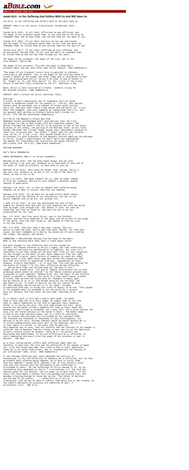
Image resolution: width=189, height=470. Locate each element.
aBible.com (7, 11)
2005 (25, 11)
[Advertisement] (114, 52)
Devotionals (17, 11)
